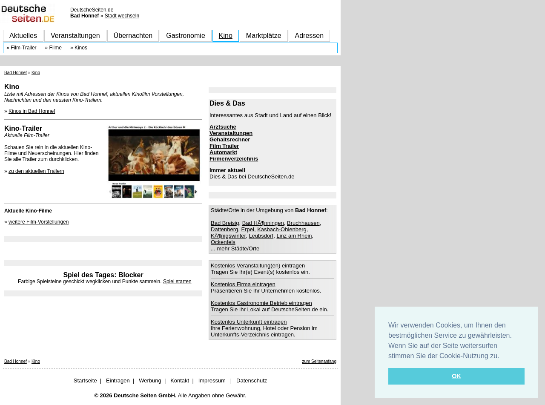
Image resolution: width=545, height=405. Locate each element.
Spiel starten (177, 281)
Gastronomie (185, 35)
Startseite (85, 380)
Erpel (247, 229)
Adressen (309, 35)
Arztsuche (222, 127)
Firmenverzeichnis (233, 158)
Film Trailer (224, 146)
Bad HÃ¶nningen (263, 223)
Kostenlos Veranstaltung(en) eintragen (258, 265)
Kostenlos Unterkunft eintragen (249, 322)
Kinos (81, 48)
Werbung (150, 380)
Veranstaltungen (75, 35)
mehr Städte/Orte (238, 248)
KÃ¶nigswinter (228, 236)
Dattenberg (224, 229)
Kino (225, 35)
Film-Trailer (23, 48)
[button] (502, 356)
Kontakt (179, 380)
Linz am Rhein (294, 236)
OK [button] (456, 376)
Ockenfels (223, 242)
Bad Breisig (225, 223)
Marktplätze (263, 35)
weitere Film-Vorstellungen (39, 222)
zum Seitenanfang (319, 361)
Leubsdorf (261, 236)
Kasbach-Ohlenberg (282, 229)
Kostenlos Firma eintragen (243, 284)
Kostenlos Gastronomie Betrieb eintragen (261, 303)
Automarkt (223, 152)
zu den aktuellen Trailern (36, 171)
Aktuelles (23, 35)
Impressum (212, 380)
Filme (55, 48)
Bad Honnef (15, 72)
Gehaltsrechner (229, 139)
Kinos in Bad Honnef (32, 111)
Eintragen (118, 380)
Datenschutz (251, 380)
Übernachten (133, 35)
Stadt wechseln (122, 16)
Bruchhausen (303, 223)
